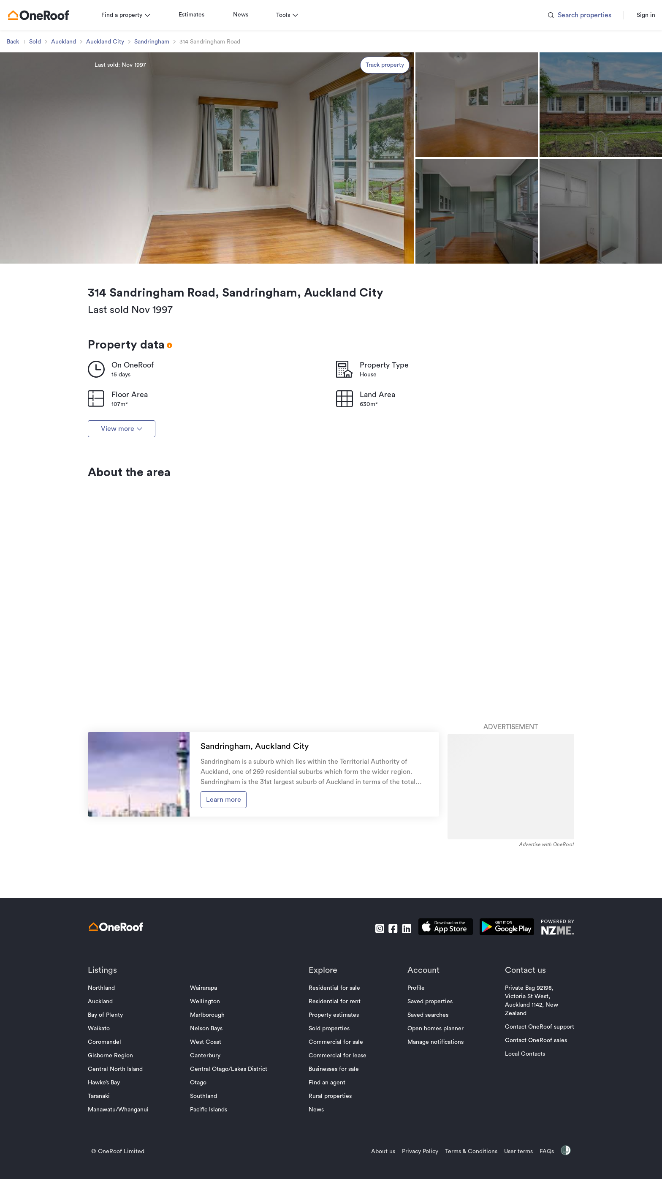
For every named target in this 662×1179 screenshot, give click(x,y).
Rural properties (330, 1171)
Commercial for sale (336, 1117)
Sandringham (158, 117)
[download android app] (500, 1003)
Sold (42, 117)
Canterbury (208, 1131)
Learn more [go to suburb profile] (226, 882)
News (247, 90)
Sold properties (329, 1104)
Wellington (208, 1077)
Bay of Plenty (112, 1090)
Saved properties (426, 1077)
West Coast (209, 1117)
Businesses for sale (334, 1144)
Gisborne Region (117, 1131)
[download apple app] (439, 1003)
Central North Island (122, 1144)
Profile (412, 1063)
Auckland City (112, 117)
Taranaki (106, 1171)
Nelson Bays (209, 1104)
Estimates (198, 90)
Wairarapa (206, 1063)
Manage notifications (432, 1117)
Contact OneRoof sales (529, 1116)
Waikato (106, 1104)
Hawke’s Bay (111, 1158)
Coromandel (111, 1117)
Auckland (70, 117)
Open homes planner (432, 1104)
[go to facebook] (386, 1003)
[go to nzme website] (550, 1003)
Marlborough (210, 1090)
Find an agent (327, 1158)
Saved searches (424, 1090)
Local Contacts (518, 1129)
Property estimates (334, 1090)
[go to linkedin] (400, 1003)
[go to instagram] (373, 1003)
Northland (108, 1063)
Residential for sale (334, 1063)
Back (20, 117)
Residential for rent (335, 1077)
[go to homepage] (45, 90)
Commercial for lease (337, 1131)
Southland (206, 1171)
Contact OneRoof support (532, 1102)
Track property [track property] (385, 140)
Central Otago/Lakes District (232, 1144)
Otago (201, 1158)
